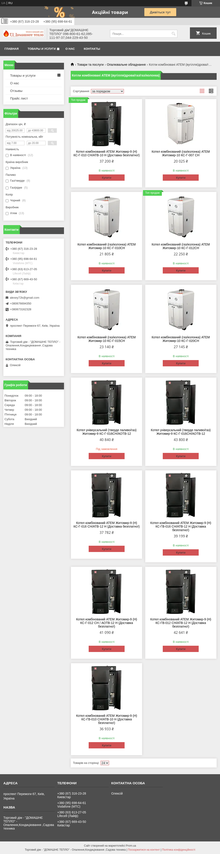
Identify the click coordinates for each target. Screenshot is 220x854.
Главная (11, 48)
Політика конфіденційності (178, 849)
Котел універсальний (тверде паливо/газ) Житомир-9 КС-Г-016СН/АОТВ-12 (106, 431)
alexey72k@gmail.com (24, 297)
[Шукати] (173, 34)
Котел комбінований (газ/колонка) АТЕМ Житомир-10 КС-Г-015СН (106, 339)
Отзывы (16, 91)
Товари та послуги (90, 64)
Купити (106, 177)
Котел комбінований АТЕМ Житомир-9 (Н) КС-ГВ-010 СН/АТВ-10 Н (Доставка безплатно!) (106, 719)
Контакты (92, 48)
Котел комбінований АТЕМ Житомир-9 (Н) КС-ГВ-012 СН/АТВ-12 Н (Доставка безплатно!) (180, 622)
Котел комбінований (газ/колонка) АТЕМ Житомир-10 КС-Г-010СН (106, 246)
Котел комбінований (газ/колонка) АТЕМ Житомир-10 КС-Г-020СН (181, 339)
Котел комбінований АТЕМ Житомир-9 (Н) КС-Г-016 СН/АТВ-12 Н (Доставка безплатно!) (106, 524)
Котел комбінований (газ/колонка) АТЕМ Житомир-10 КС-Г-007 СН (181, 153)
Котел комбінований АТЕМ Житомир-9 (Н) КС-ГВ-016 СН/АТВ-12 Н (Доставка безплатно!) (180, 526)
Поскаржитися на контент (144, 849)
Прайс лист (19, 98)
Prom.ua (131, 845)
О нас (70, 48)
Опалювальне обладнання (126, 64)
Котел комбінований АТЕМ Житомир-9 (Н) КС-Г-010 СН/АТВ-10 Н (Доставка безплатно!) (106, 153)
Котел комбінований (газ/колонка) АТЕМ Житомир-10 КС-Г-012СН (181, 246)
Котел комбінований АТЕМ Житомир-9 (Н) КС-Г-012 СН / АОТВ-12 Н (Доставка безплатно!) (106, 622)
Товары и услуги (42, 48)
